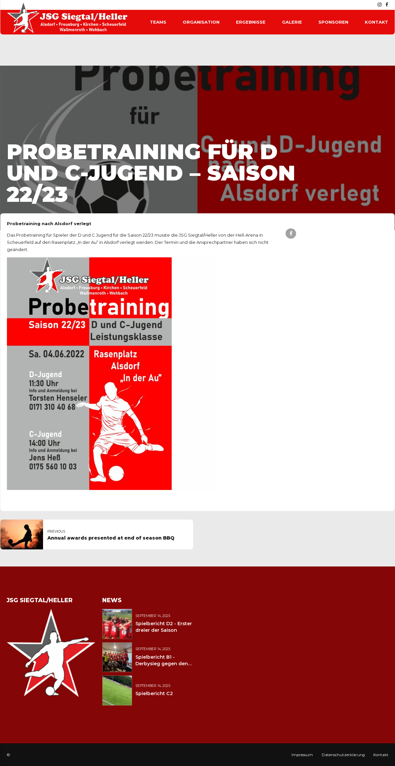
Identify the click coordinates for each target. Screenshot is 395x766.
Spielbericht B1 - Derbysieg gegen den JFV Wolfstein (161, 663)
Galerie (292, 22)
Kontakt (376, 22)
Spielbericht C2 (154, 693)
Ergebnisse (251, 22)
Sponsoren (333, 22)
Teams (158, 22)
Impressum (302, 755)
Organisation (201, 22)
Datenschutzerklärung (343, 755)
